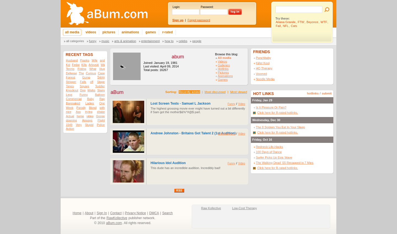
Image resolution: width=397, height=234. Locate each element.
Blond (92, 107)
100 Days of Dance (269, 152)
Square (84, 86)
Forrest (70, 77)
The (81, 73)
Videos (222, 61)
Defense (71, 73)
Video (241, 103)
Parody (81, 107)
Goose (100, 116)
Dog (82, 90)
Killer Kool (263, 63)
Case (101, 73)
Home (77, 213)
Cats (294, 26)
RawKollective (116, 218)
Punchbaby (263, 57)
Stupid (89, 124)
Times (70, 86)
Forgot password (198, 20)
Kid (68, 64)
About (89, 213)
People (196, 41)
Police (101, 124)
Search (167, 213)
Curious (91, 73)
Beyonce (312, 22)
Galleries (224, 65)
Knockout (72, 90)
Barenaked (73, 103)
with (102, 107)
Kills (84, 64)
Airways (87, 120)
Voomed (261, 73)
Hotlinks (223, 68)
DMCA (154, 213)
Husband (72, 60)
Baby (90, 98)
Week (69, 107)
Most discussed (215, 92)
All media (224, 57)
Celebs (183, 41)
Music (105, 41)
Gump (86, 77)
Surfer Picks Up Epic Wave (274, 157)
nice (68, 111)
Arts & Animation (125, 41)
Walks (91, 90)
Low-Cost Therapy (244, 208)
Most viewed (238, 92)
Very (79, 124)
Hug (102, 68)
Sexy (101, 77)
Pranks (84, 60)
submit (327, 93)
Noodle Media (265, 79)
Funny (92, 41)
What (92, 68)
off (91, 81)
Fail (278, 26)
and (102, 60)
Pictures (223, 72)
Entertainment (150, 41)
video (90, 116)
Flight (101, 120)
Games (222, 79)
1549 (69, 124)
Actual (70, 116)
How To (169, 41)
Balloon (100, 94)
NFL (286, 26)
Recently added (189, 92)
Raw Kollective (211, 208)
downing (71, 120)
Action (70, 128)
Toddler (100, 86)
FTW (301, 22)
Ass (78, 111)
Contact (116, 213)
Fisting (81, 68)
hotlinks (313, 93)
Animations (225, 76)
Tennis (70, 68)
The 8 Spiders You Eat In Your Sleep (280, 127)
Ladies (89, 103)
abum (177, 56)
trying (88, 111)
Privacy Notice (135, 213)
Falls (83, 81)
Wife (94, 60)
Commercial (74, 98)
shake (101, 111)
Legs (69, 94)
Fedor (76, 64)
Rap (102, 98)
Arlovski (93, 64)
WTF (324, 22)
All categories (75, 41)
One (102, 103)
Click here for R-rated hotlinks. (277, 112)
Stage (101, 81)
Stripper (71, 81)
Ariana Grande (286, 22)
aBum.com (114, 223)
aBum (117, 92)
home (80, 116)
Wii (103, 64)
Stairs (101, 90)
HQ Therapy (264, 68)
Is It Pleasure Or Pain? (271, 107)
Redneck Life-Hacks (269, 146)
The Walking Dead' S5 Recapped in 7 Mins (284, 162)
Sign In (102, 213)
